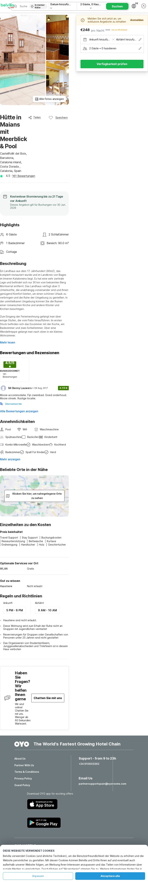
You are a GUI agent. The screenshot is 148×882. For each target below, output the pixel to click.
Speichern (58, 117)
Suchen (117, 6)
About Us (20, 758)
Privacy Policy (23, 778)
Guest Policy (22, 785)
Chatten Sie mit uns (48, 698)
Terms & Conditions (26, 771)
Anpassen (38, 875)
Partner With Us (24, 765)
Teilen (34, 117)
